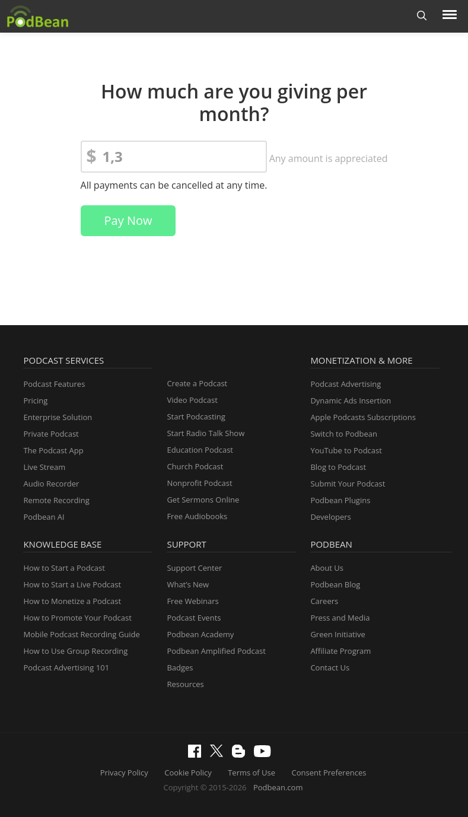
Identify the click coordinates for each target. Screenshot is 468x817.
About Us (326, 567)
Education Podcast (200, 449)
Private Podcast (50, 433)
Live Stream (44, 467)
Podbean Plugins (340, 500)
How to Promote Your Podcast (77, 617)
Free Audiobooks (197, 516)
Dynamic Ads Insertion (350, 400)
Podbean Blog (335, 584)
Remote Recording (56, 500)
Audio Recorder (51, 483)
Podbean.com (278, 787)
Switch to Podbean (343, 433)
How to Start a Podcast (63, 567)
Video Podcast (192, 400)
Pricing (35, 400)
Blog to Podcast (338, 467)
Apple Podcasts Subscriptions (362, 417)
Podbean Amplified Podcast (216, 651)
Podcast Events (194, 617)
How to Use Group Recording (75, 651)
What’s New (188, 584)
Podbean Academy (200, 634)
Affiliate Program (340, 651)
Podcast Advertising (345, 384)
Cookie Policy (188, 772)
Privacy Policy (124, 772)
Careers (324, 601)
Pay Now (128, 220)
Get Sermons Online (203, 499)
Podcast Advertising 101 (66, 667)
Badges (180, 667)
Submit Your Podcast (347, 483)
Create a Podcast (197, 383)
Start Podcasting (196, 416)
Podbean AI (43, 516)
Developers (330, 516)
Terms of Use (251, 772)
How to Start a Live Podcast (72, 584)
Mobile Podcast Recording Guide (81, 634)
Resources (185, 684)
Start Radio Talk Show (205, 433)
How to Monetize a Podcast (72, 601)
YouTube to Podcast (346, 450)
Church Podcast (195, 466)
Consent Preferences (329, 772)
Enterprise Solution (57, 417)
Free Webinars (192, 601)
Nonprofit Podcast (199, 483)
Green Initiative (337, 634)
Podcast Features (54, 384)
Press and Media (340, 617)
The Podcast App (53, 450)
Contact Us (329, 667)
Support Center (194, 567)
